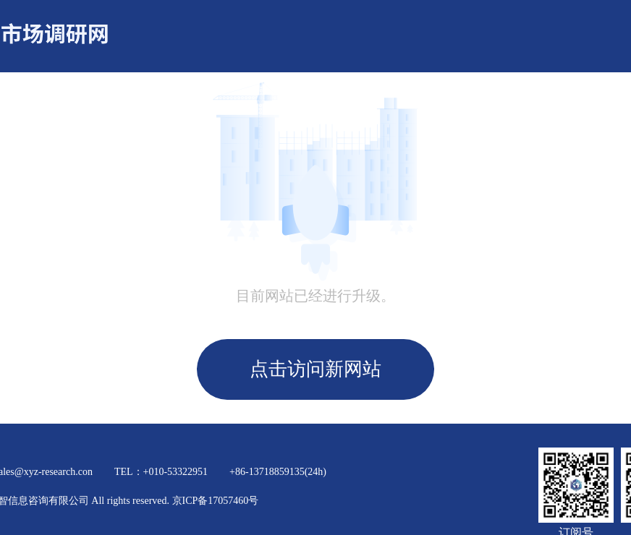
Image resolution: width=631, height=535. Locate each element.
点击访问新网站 (315, 369)
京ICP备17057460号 (215, 500)
